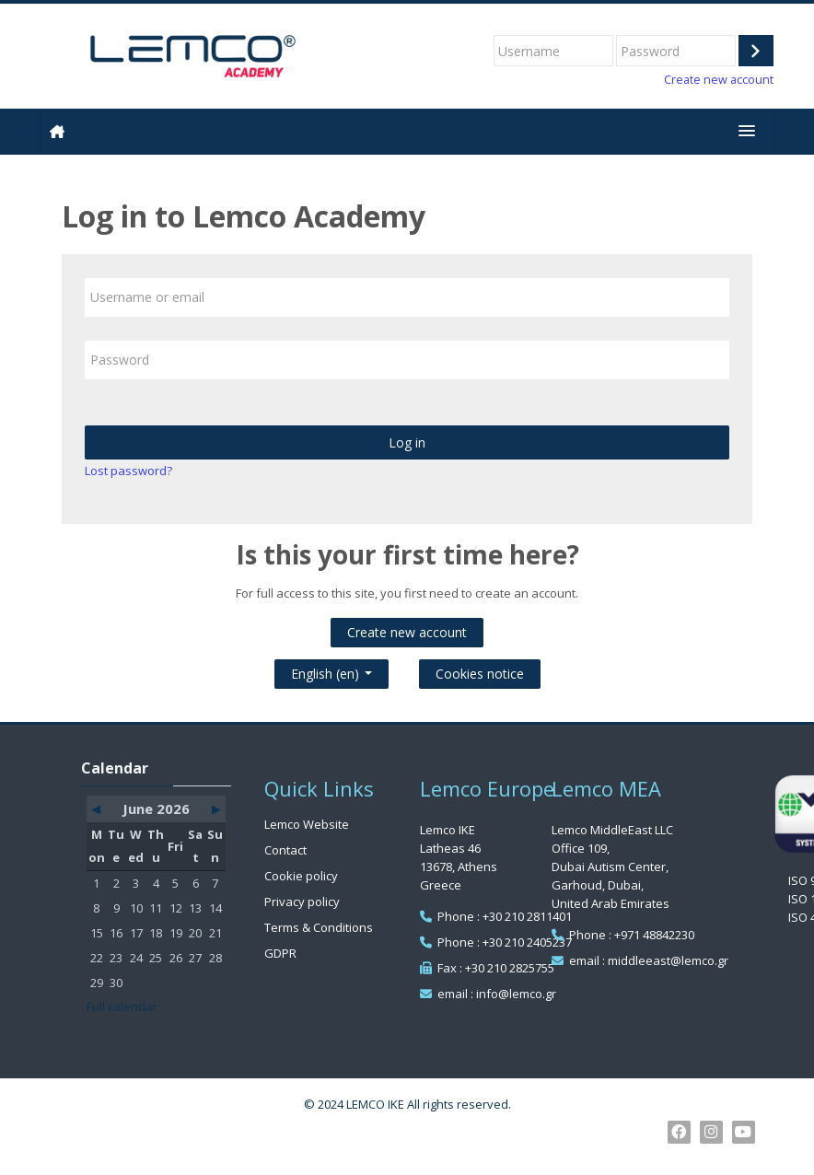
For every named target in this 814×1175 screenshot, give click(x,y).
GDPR (280, 953)
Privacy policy (302, 901)
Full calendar (122, 1006)
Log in (407, 442)
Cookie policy (301, 875)
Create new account (718, 79)
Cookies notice (480, 673)
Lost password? (128, 470)
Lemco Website (306, 824)
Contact (285, 850)
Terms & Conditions (318, 927)
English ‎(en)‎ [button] (331, 670)
